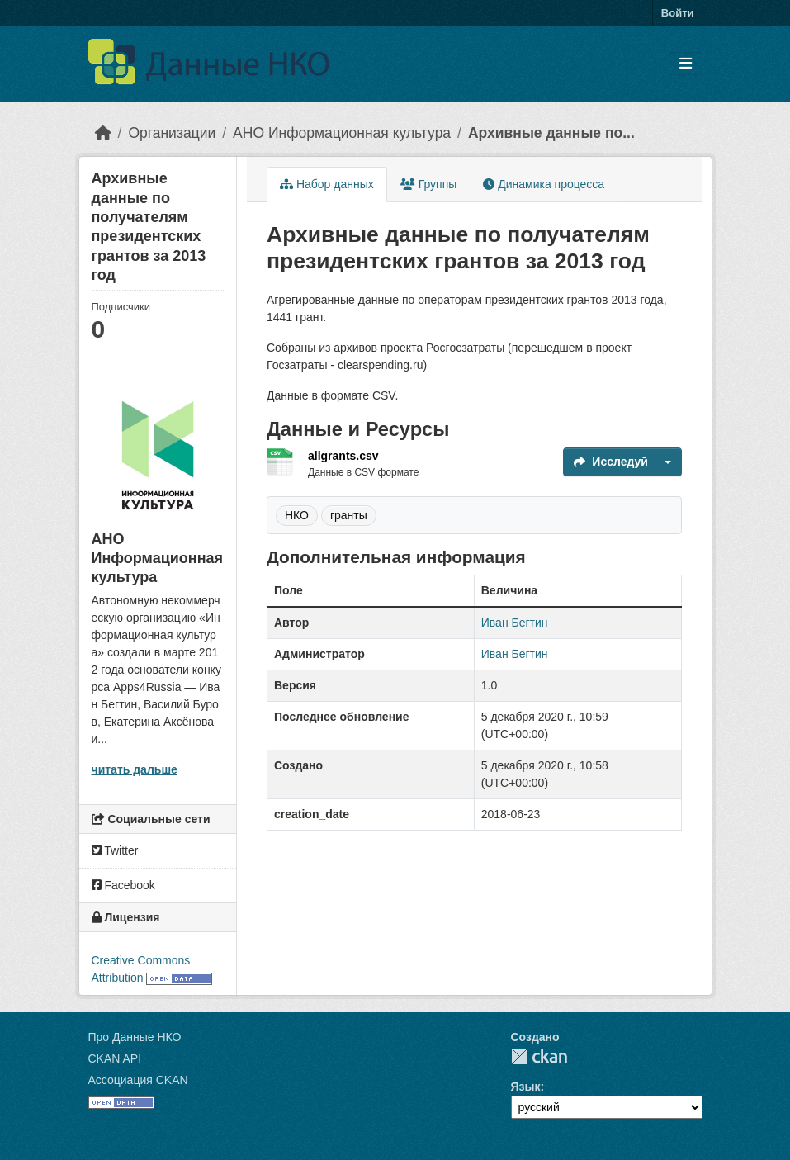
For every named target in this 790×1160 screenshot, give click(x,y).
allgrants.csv (343, 455)
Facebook (123, 885)
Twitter (115, 850)
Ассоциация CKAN (138, 1080)
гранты (348, 515)
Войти (677, 13)
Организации (171, 133)
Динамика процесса (543, 184)
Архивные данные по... (551, 133)
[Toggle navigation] (685, 64)
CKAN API (115, 1058)
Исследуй (611, 461)
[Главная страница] (103, 133)
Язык (526, 1086)
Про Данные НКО (135, 1037)
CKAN (539, 1056)
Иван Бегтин (514, 622)
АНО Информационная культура (342, 133)
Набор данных (327, 184)
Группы (428, 184)
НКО (297, 515)
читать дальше (134, 769)
